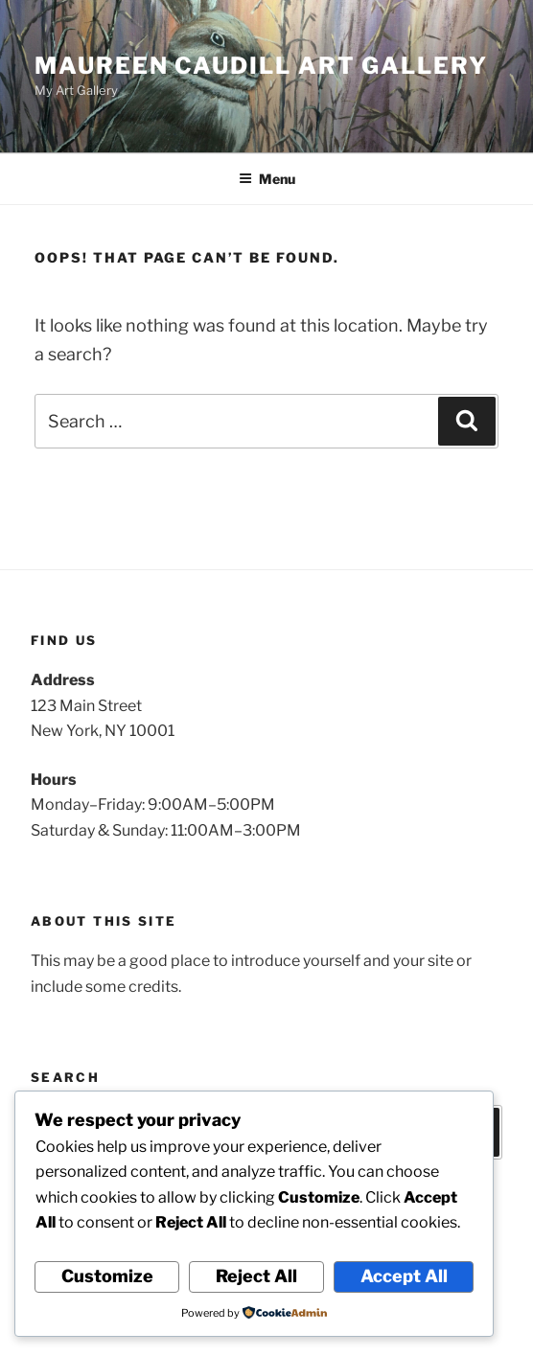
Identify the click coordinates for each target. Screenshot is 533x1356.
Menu (267, 179)
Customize (107, 1276)
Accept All (404, 1276)
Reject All (256, 1276)
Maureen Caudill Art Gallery (261, 66)
